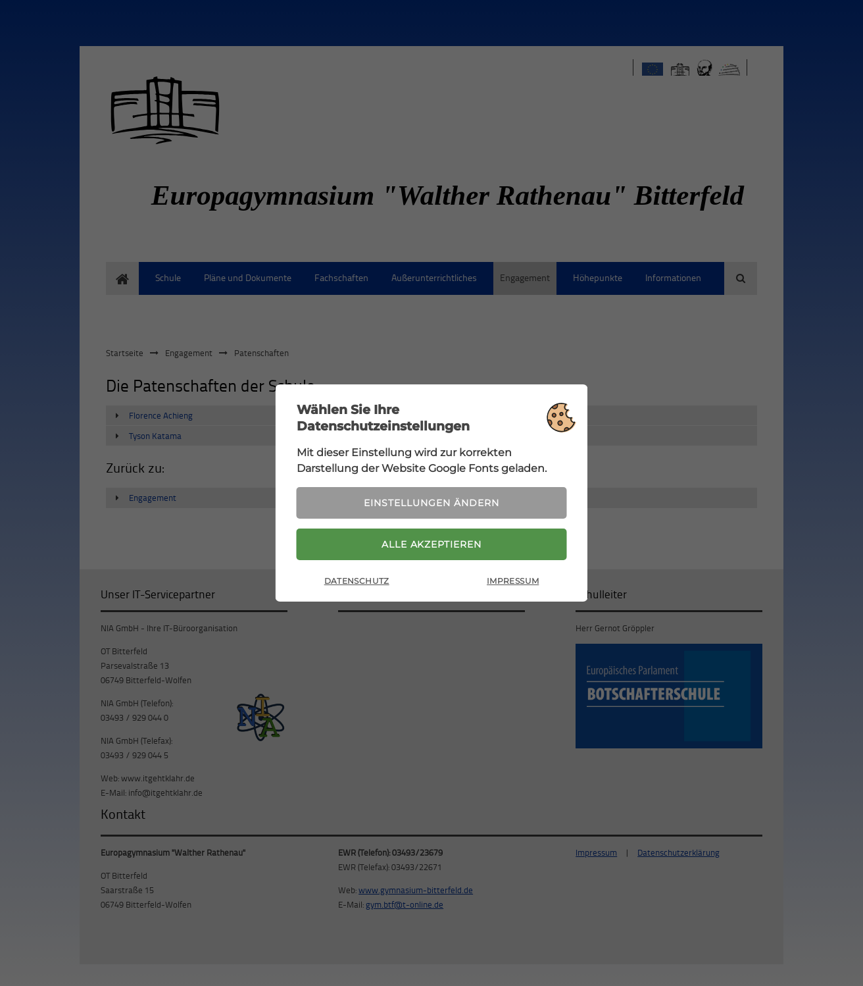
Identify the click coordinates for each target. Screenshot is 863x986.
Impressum (513, 581)
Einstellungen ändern (431, 502)
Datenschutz (356, 581)
